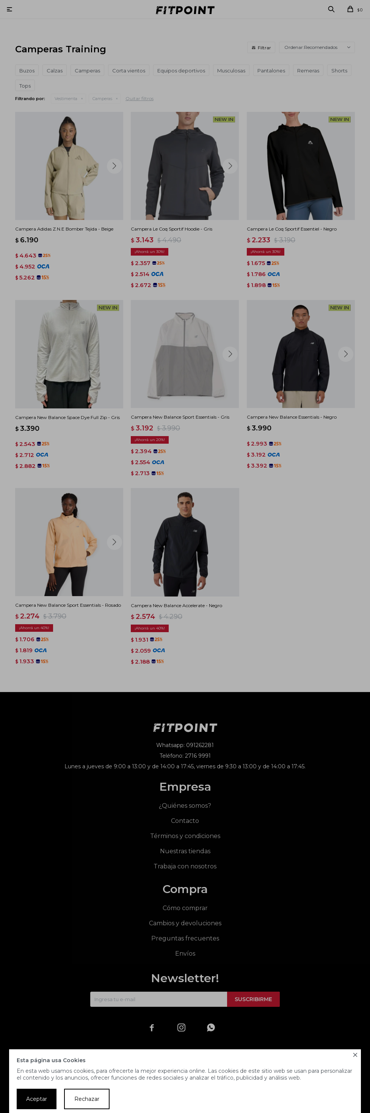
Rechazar (86, 1099)
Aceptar (36, 1099)
